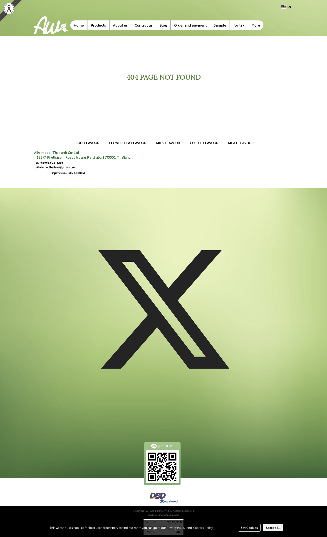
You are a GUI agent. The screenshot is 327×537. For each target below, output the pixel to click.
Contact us (143, 25)
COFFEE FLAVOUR (204, 142)
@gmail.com (54, 167)
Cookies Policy (203, 527)
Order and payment (190, 25)
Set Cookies (249, 527)
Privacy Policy (176, 527)
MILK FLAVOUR (168, 142)
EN (286, 7)
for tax (239, 25)
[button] (270, 25)
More (256, 25)
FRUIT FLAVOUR (86, 142)
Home (79, 25)
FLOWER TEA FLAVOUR (127, 142)
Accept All (273, 527)
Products (98, 25)
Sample (220, 25)
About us (120, 25)
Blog (163, 25)
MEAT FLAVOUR (241, 142)
